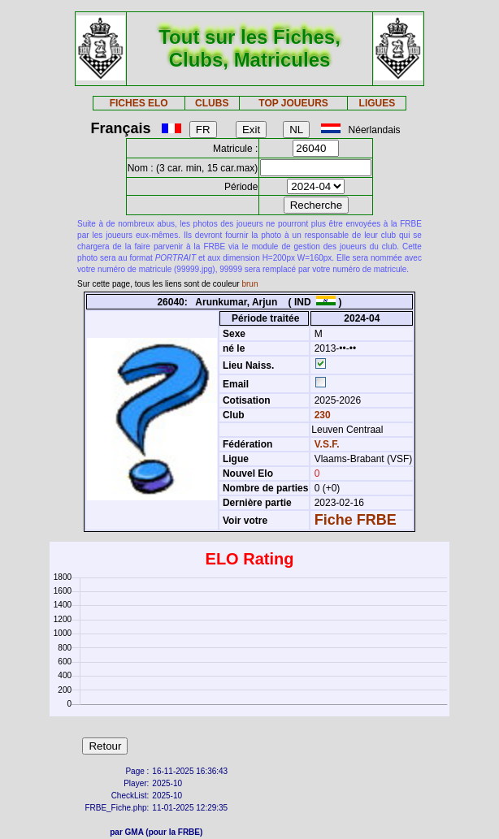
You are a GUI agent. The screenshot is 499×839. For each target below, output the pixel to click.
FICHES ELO (139, 103)
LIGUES (377, 103)
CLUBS (211, 103)
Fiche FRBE (356, 520)
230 (320, 415)
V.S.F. (327, 444)
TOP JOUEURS (293, 103)
